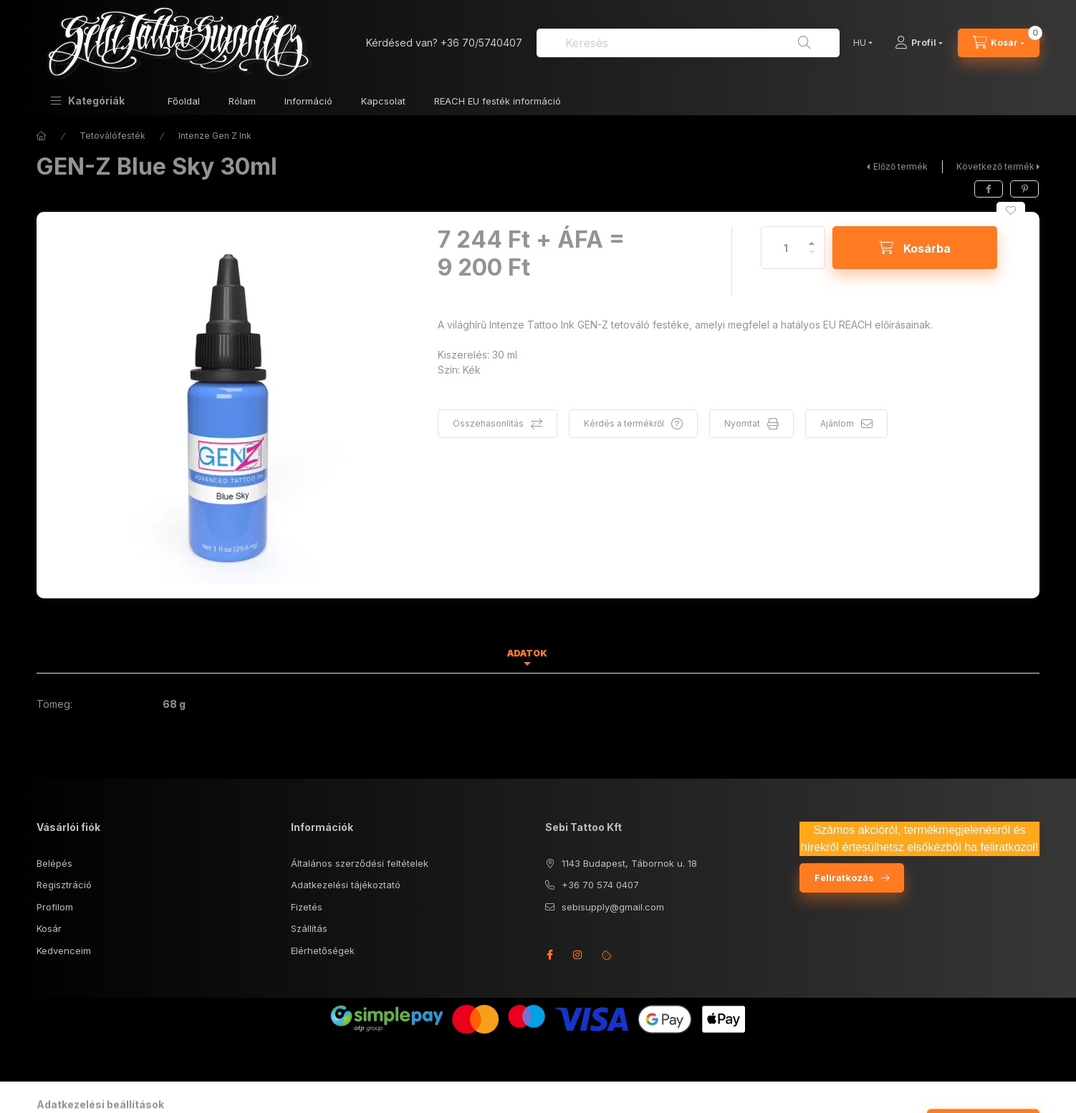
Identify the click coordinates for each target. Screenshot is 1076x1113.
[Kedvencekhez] (1010, 210)
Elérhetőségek (323, 950)
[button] (88, 100)
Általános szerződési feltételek (359, 863)
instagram (578, 955)
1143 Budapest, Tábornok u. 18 (629, 863)
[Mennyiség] (785, 247)
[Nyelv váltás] (860, 43)
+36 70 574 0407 (600, 884)
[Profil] (919, 43)
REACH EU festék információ (497, 101)
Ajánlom (837, 423)
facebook (549, 955)
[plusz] (811, 237)
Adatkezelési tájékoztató (345, 884)
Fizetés (306, 907)
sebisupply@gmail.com (613, 907)
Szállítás (309, 928)
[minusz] (811, 258)
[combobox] (688, 43)
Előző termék (900, 166)
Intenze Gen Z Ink (214, 135)
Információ (308, 101)
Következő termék (995, 166)
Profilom (55, 907)
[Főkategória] (42, 136)
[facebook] (988, 189)
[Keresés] (804, 43)
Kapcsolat (383, 101)
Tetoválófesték (112, 135)
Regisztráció (64, 884)
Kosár (49, 928)
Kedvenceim (64, 950)
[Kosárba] (914, 247)
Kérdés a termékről (624, 423)
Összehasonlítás (488, 423)
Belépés (54, 863)
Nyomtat (742, 423)
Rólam (242, 101)
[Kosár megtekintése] (998, 43)
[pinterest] (1024, 189)
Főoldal (184, 101)
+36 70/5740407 (481, 43)
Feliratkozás (844, 877)
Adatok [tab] (527, 653)
